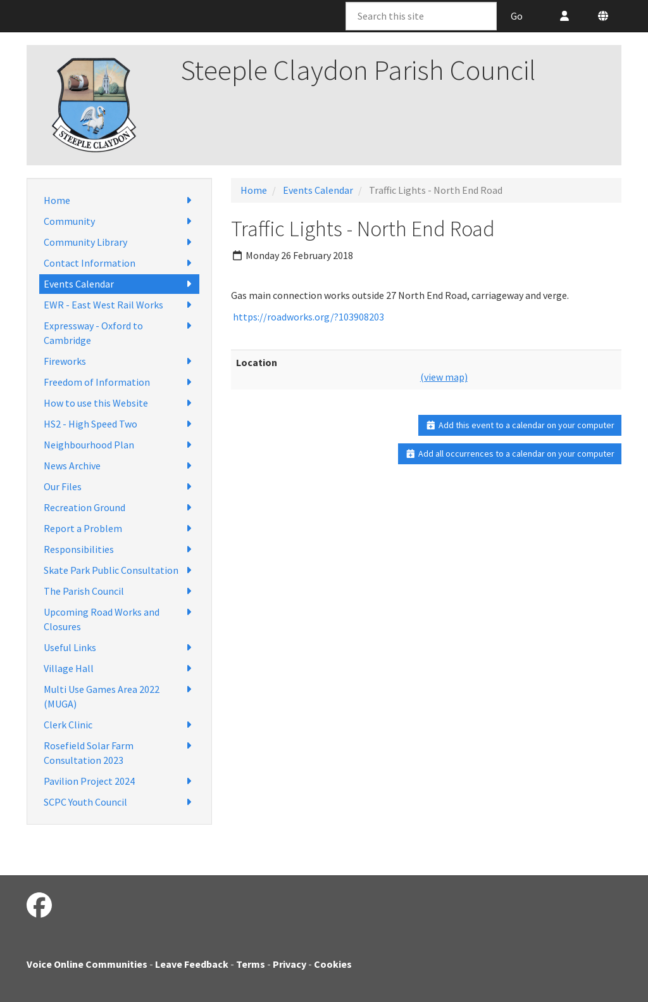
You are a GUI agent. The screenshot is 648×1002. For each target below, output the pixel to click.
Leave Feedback (191, 964)
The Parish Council (119, 591)
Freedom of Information (119, 382)
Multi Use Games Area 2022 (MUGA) (119, 696)
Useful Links (119, 647)
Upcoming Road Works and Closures (119, 619)
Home (119, 200)
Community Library (119, 242)
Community (119, 221)
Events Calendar (119, 284)
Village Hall (119, 668)
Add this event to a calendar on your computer (519, 425)
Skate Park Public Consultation (119, 570)
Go (517, 16)
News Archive (119, 466)
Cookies (333, 964)
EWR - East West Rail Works (119, 305)
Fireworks (119, 361)
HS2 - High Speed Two (119, 424)
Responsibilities (119, 549)
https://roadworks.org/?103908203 (308, 316)
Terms (250, 964)
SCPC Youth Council (119, 802)
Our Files (119, 486)
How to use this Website (119, 403)
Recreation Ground (119, 507)
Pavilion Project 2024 (119, 781)
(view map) (444, 377)
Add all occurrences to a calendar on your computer (509, 453)
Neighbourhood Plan (119, 445)
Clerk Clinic (119, 725)
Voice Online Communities (87, 964)
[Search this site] (421, 16)
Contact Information (119, 263)
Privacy (289, 964)
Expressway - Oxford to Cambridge (119, 332)
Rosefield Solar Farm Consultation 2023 (119, 752)
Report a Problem (119, 528)
